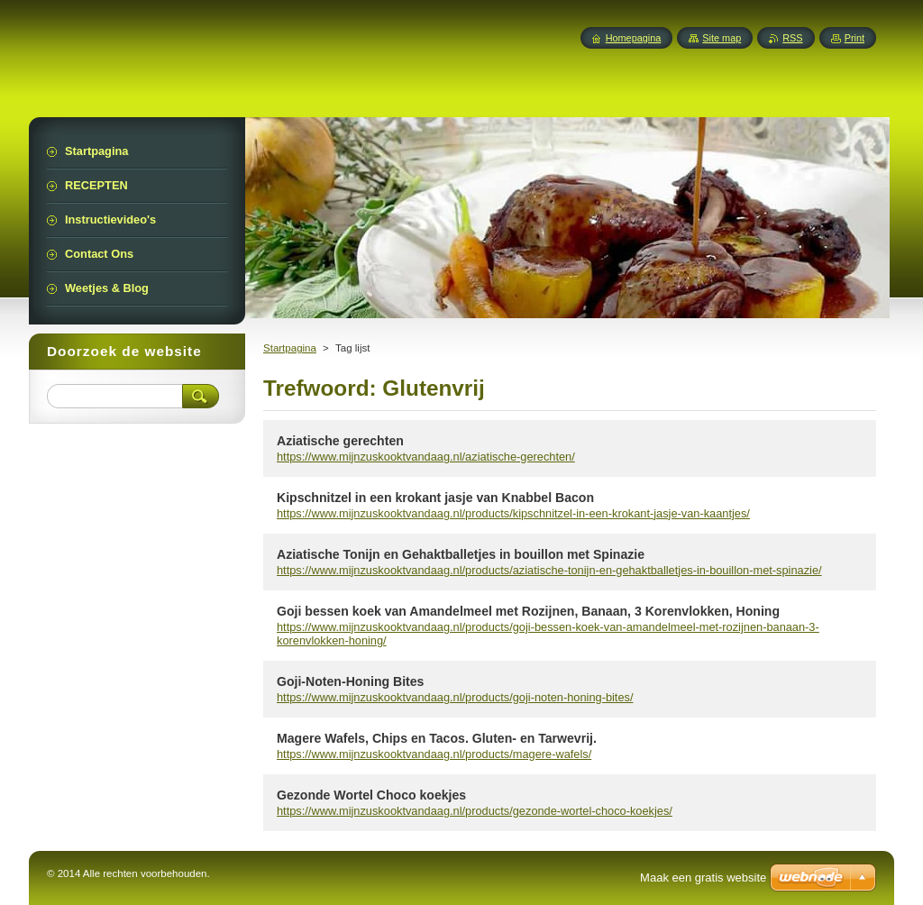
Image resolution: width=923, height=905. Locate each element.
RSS (792, 37)
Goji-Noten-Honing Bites (350, 681)
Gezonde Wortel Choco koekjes (371, 795)
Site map (721, 37)
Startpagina (289, 348)
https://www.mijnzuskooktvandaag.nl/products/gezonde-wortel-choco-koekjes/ (474, 811)
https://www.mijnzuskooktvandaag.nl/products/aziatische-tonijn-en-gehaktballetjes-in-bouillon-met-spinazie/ (549, 570)
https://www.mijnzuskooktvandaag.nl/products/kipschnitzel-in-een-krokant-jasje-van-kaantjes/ (513, 513)
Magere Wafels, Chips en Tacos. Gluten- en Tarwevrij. (437, 738)
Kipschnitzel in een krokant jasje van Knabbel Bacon (435, 497)
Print (854, 37)
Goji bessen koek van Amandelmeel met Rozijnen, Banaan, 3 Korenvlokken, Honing (528, 611)
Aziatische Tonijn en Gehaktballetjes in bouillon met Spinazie (460, 554)
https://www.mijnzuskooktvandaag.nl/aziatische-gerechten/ (426, 456)
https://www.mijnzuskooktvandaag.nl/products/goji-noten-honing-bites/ (455, 697)
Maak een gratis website (703, 877)
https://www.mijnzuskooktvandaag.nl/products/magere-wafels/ (434, 754)
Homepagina (634, 37)
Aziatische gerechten (340, 441)
